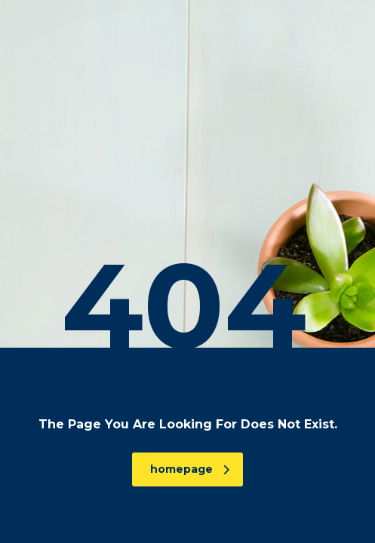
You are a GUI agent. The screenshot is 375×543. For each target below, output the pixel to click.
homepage (189, 469)
